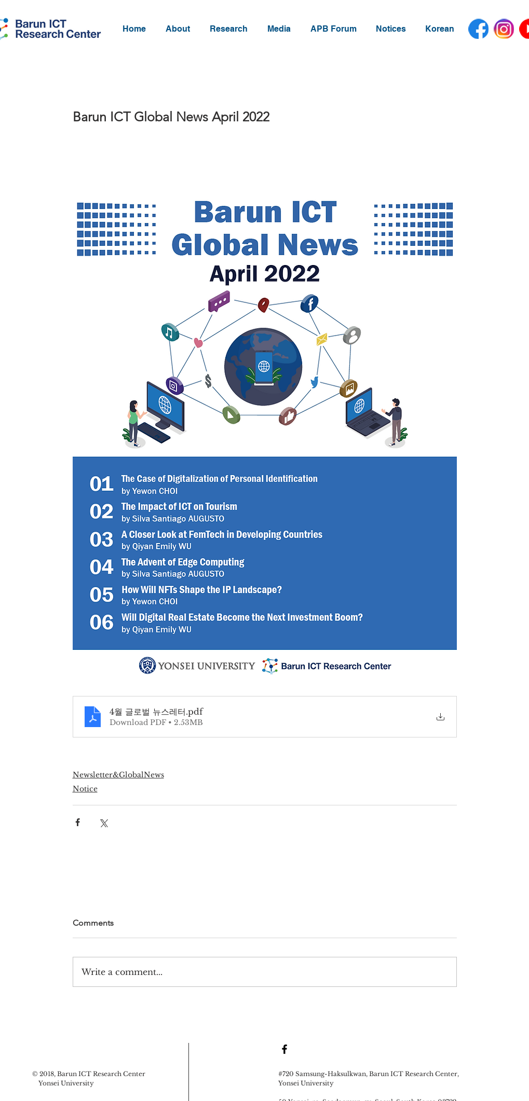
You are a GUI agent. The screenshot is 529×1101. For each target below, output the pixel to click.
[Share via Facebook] (78, 822)
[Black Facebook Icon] (284, 1049)
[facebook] (478, 29)
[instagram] (504, 29)
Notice (85, 788)
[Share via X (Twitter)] (103, 822)
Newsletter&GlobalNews (118, 774)
